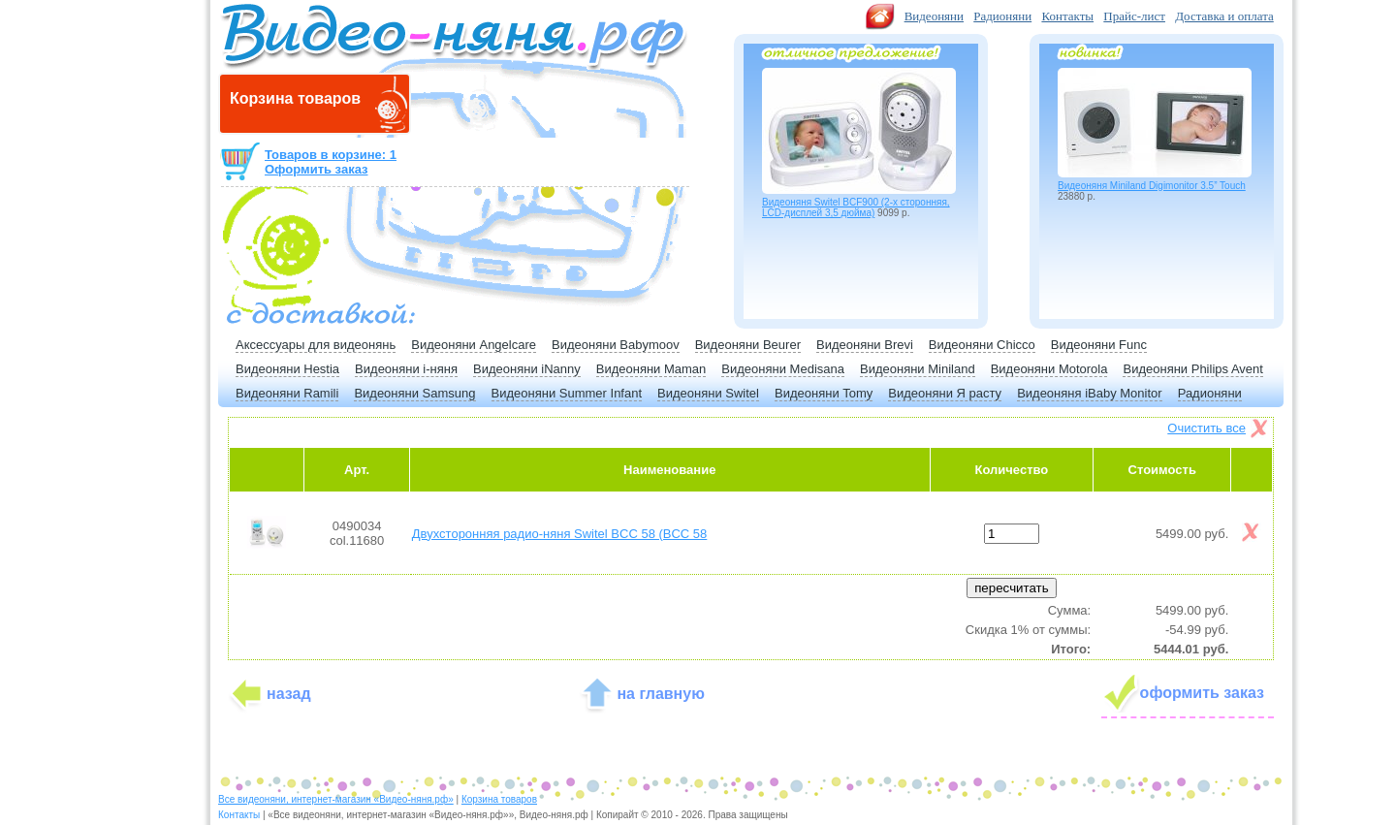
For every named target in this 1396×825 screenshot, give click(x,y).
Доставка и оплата (1224, 16)
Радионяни (1002, 16)
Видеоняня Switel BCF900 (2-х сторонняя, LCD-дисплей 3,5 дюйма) (856, 207)
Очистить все (1206, 428)
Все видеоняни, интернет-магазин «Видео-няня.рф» (336, 799)
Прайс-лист (1134, 16)
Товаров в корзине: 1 (331, 154)
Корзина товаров (499, 799)
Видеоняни (934, 16)
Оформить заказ (316, 169)
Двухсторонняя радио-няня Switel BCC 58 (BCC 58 (560, 533)
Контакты (1067, 16)
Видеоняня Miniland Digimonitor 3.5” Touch (1152, 185)
